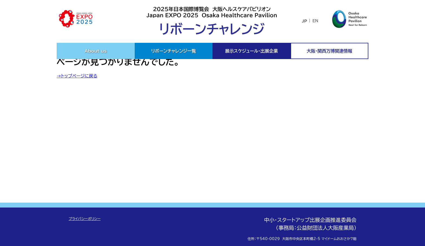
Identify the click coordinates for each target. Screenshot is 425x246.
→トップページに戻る (77, 76)
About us (96, 51)
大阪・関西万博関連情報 (329, 51)
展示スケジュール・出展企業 (251, 51)
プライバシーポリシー (85, 219)
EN (315, 21)
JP (304, 21)
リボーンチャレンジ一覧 (174, 51)
